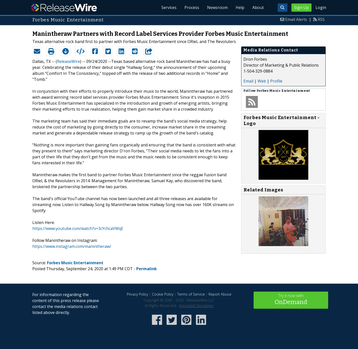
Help (240, 7)
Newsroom (217, 7)
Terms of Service (191, 294)
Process (191, 7)
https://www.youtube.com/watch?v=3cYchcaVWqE (77, 228)
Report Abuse (220, 294)
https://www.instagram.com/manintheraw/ (71, 246)
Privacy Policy (137, 294)
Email (248, 81)
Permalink (146, 268)
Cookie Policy (163, 294)
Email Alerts (296, 19)
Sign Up (301, 7)
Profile (276, 81)
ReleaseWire (64, 7)
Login (320, 7)
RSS (321, 19)
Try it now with (291, 299)
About (258, 7)
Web (262, 81)
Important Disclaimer (196, 305)
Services (169, 7)
